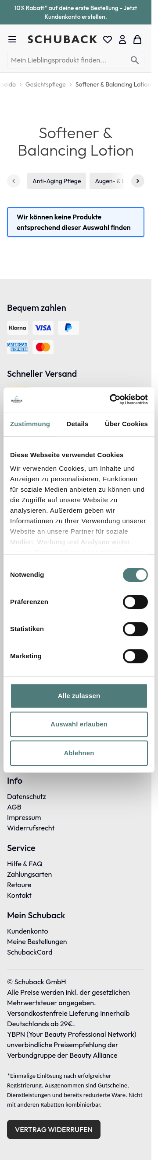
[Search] (135, 60)
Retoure (19, 884)
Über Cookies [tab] (126, 423)
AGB (14, 806)
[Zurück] (13, 181)
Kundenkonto (27, 931)
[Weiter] (137, 181)
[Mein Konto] (122, 39)
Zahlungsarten (29, 874)
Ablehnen (79, 753)
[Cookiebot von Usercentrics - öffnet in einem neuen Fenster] (111, 399)
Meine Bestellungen (37, 941)
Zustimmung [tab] (30, 423)
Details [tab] (78, 423)
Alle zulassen (79, 695)
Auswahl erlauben (79, 724)
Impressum (24, 817)
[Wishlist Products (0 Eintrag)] (108, 39)
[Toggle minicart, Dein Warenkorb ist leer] (137, 39)
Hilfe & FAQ (25, 863)
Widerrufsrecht (30, 827)
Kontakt (19, 895)
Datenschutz (26, 796)
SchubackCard (30, 952)
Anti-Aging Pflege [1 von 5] (56, 181)
